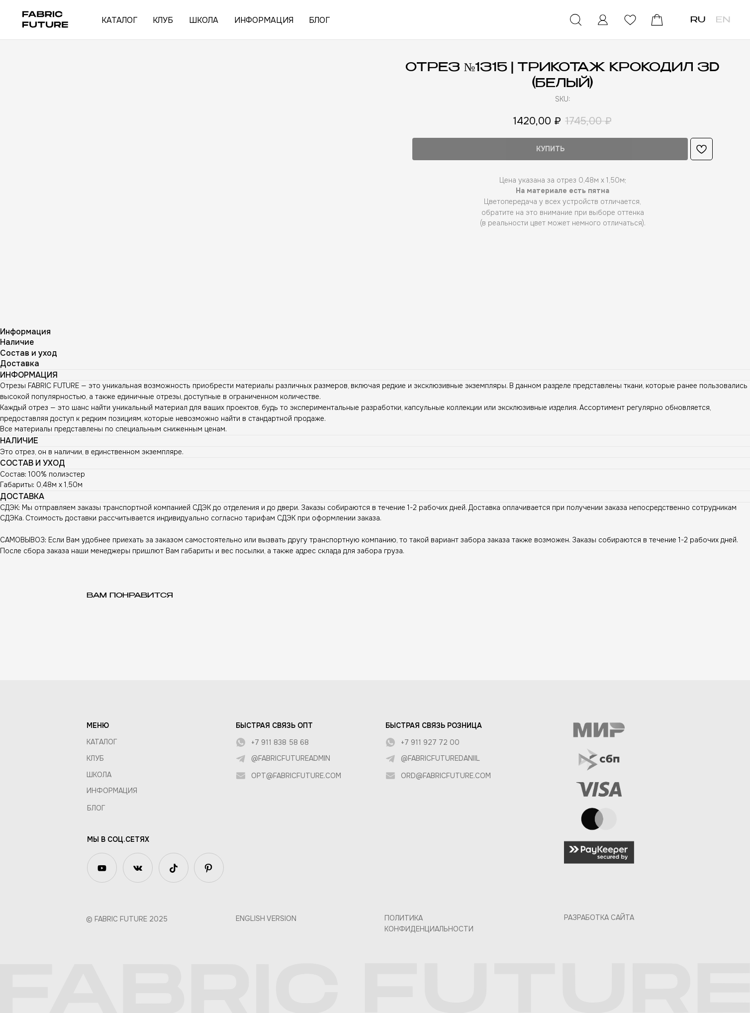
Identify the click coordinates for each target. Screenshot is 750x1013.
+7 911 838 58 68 (280, 742)
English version (266, 918)
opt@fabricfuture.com (296, 775)
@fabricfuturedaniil (440, 758)
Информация (112, 790)
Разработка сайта (599, 917)
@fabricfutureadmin (290, 758)
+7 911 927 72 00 (430, 742)
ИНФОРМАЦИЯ (263, 20)
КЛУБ (163, 20)
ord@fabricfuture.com (446, 775)
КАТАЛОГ (119, 20)
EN (723, 20)
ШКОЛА (203, 20)
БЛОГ (319, 20)
